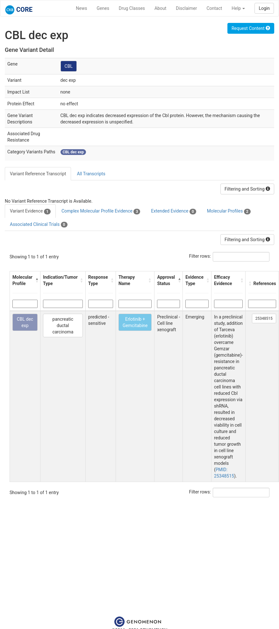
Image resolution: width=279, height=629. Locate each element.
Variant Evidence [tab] (30, 211)
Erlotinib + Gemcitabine (135, 322)
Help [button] (238, 8)
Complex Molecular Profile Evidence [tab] (100, 211)
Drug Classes (132, 8)
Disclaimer (186, 8)
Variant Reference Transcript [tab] (38, 173)
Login (264, 8)
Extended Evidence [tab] (173, 211)
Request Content (251, 28)
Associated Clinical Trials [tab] (39, 224)
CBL (69, 66)
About (160, 8)
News (81, 8)
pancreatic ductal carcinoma (62, 325)
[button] (36, 280)
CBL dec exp (25, 322)
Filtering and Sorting (247, 189)
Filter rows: (200, 256)
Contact (214, 8)
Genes (103, 8)
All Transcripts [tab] (91, 173)
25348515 (264, 318)
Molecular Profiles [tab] (229, 211)
